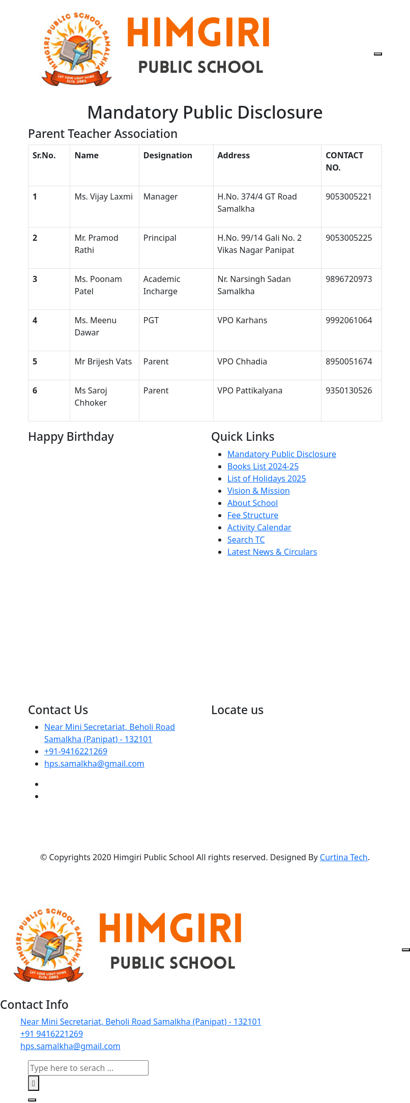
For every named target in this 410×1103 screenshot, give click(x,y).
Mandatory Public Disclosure (281, 454)
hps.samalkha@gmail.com (94, 763)
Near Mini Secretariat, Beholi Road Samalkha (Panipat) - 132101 (140, 1021)
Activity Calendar (259, 527)
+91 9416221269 (51, 1033)
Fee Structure (252, 515)
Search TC (246, 539)
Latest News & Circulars (272, 551)
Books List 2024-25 (263, 466)
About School (252, 502)
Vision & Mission (258, 490)
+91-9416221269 (75, 751)
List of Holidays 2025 (266, 478)
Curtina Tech (344, 857)
